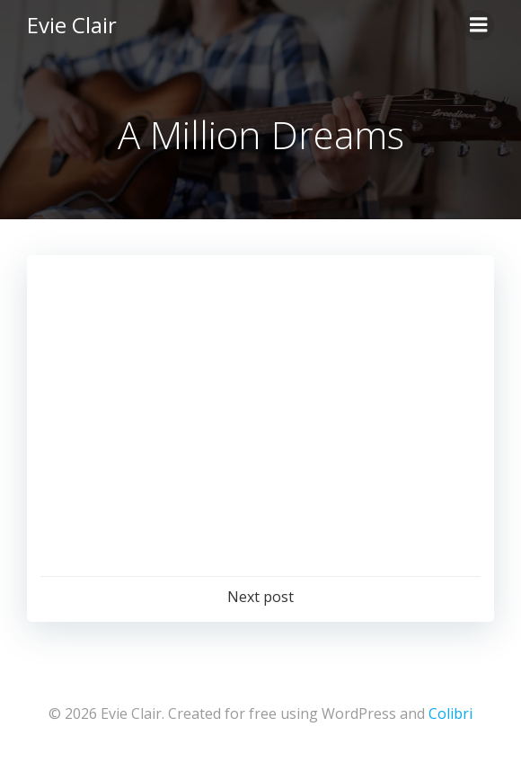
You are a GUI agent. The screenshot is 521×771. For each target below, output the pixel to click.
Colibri (450, 713)
